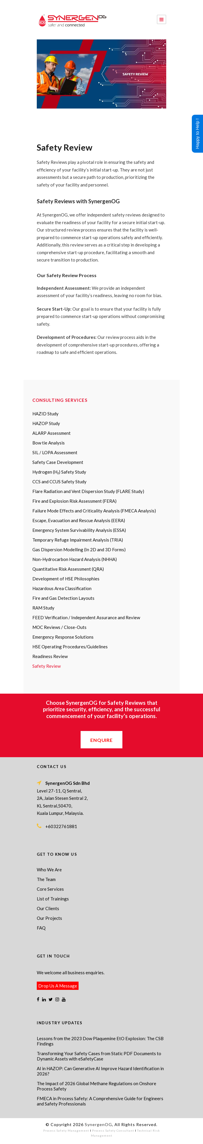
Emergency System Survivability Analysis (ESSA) (79, 530)
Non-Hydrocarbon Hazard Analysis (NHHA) (74, 559)
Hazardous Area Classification (61, 588)
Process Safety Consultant (113, 1130)
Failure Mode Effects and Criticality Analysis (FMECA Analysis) (94, 510)
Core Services (50, 889)
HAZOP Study (46, 423)
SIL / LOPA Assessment (54, 452)
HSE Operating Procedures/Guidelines (70, 646)
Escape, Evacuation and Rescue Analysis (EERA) (78, 520)
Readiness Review (50, 656)
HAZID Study (45, 413)
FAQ (41, 927)
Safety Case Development (57, 462)
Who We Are (49, 869)
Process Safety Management (66, 1130)
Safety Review (46, 666)
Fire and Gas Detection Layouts (63, 598)
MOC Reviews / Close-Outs (59, 627)
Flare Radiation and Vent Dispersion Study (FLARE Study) (88, 491)
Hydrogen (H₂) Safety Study (59, 471)
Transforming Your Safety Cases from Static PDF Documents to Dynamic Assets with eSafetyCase (99, 1056)
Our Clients (48, 908)
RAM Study (43, 607)
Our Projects (49, 918)
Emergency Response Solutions (63, 637)
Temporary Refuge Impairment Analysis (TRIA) (77, 539)
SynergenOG (98, 1124)
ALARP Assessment (51, 433)
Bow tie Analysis (48, 442)
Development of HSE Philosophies (65, 578)
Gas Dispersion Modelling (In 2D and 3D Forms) (79, 549)
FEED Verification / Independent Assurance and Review (86, 617)
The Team (46, 879)
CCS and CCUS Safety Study (59, 481)
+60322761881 (61, 826)
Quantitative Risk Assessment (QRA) (68, 569)
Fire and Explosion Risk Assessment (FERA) (74, 501)
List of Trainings (53, 898)
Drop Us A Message (57, 985)
